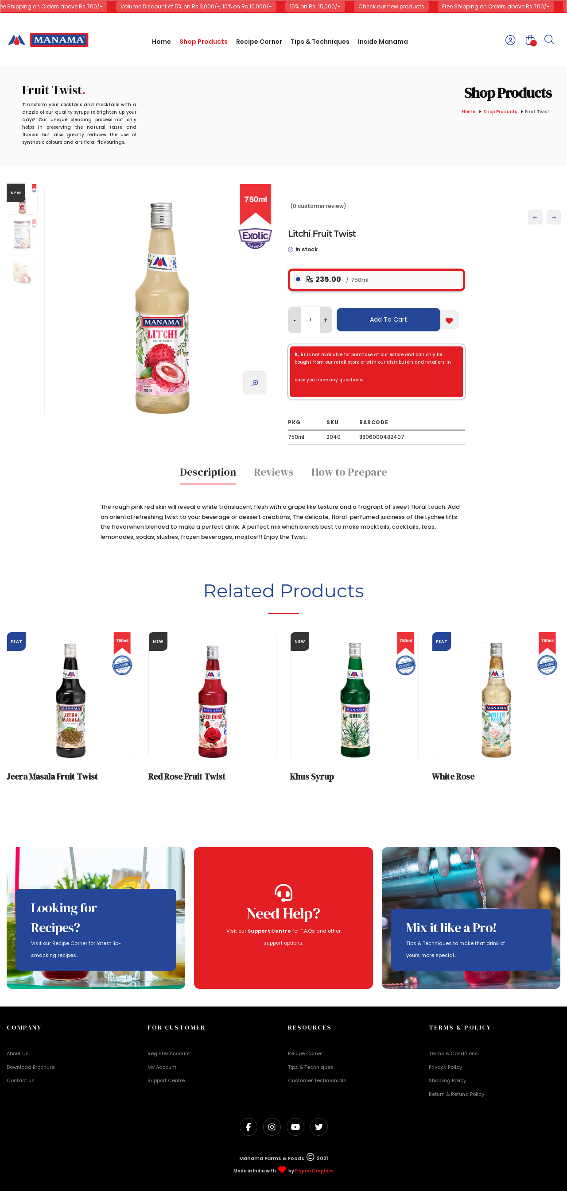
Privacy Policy (445, 1067)
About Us (18, 1053)
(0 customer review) (318, 206)
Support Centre (166, 1080)
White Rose (453, 776)
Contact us (21, 1080)
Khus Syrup (312, 776)
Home (468, 112)
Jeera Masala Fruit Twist (52, 776)
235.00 (338, 279)
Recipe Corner (305, 1053)
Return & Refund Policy (456, 1094)
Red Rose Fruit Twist (186, 776)
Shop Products (500, 112)
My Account (162, 1067)
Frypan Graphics (314, 1171)
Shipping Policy (447, 1080)
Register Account (169, 1053)
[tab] (208, 475)
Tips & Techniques (311, 1067)
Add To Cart (388, 319)
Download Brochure (30, 1067)
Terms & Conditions (453, 1053)
